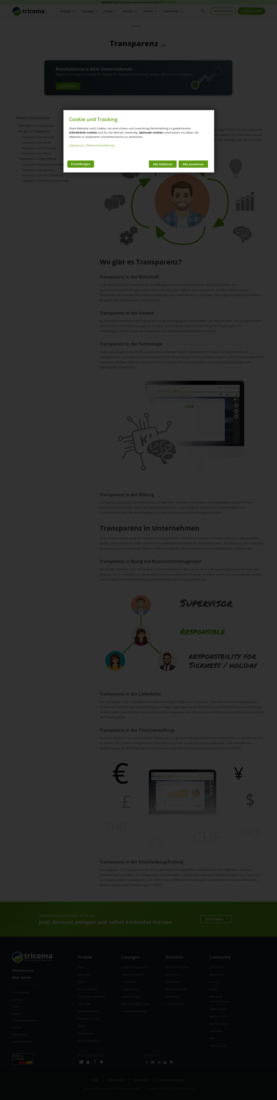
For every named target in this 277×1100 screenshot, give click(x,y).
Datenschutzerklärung (101, 145)
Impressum (76, 145)
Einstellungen (80, 164)
